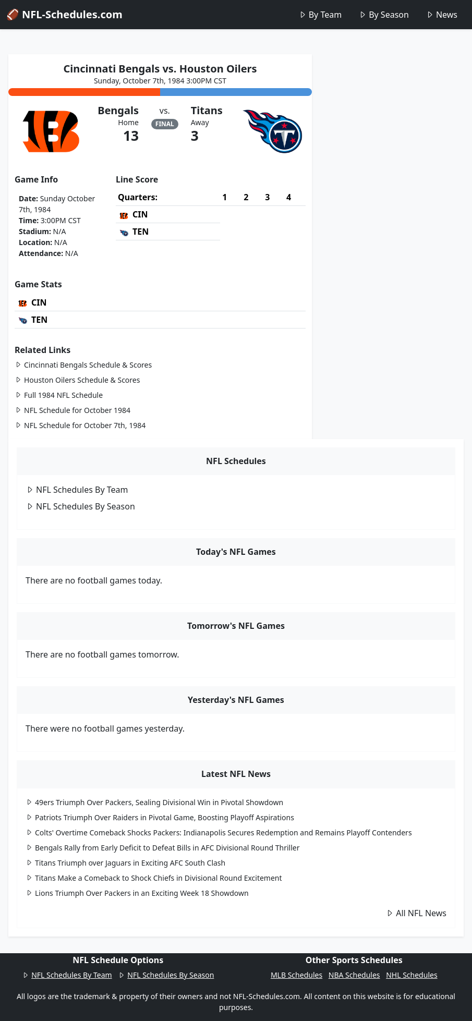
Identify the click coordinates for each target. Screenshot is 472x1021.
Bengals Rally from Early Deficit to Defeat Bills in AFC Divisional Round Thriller (163, 848)
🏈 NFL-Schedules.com (64, 14)
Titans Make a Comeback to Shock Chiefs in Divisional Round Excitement (154, 878)
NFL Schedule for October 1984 (72, 410)
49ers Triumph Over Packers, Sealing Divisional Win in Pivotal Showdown (154, 802)
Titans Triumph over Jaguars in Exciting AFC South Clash (125, 863)
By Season (383, 14)
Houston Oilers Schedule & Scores (77, 380)
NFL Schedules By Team (77, 489)
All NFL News (415, 913)
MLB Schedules (296, 975)
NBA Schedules (354, 975)
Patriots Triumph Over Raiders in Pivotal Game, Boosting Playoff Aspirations (160, 817)
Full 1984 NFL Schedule (59, 395)
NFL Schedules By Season (80, 506)
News (441, 14)
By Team (320, 14)
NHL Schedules (411, 975)
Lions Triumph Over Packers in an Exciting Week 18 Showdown (137, 893)
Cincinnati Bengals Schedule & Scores (83, 365)
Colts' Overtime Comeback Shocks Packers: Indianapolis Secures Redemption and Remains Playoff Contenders (219, 832)
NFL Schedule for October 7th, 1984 (80, 425)
